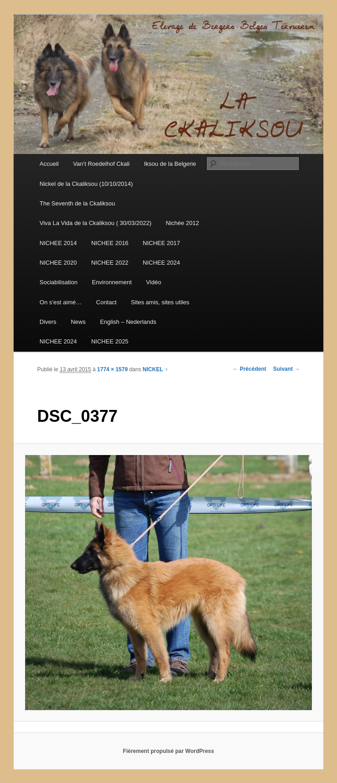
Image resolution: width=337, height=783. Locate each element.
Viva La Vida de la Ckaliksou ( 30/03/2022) (95, 223)
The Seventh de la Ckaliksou (77, 203)
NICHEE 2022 (110, 262)
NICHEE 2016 (110, 243)
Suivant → (286, 369)
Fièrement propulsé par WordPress (168, 751)
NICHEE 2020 (58, 262)
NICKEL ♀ (156, 369)
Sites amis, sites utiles (160, 302)
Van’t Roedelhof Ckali (101, 163)
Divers (48, 321)
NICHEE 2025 (110, 341)
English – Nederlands (128, 321)
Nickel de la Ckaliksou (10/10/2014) (86, 183)
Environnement (111, 282)
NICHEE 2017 (161, 243)
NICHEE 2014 (58, 243)
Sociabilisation (59, 282)
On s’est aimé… (61, 302)
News (78, 321)
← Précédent (249, 369)
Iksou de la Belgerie (170, 163)
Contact (106, 302)
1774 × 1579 (112, 369)
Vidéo (153, 282)
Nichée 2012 (182, 223)
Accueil (49, 163)
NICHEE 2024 (161, 262)
